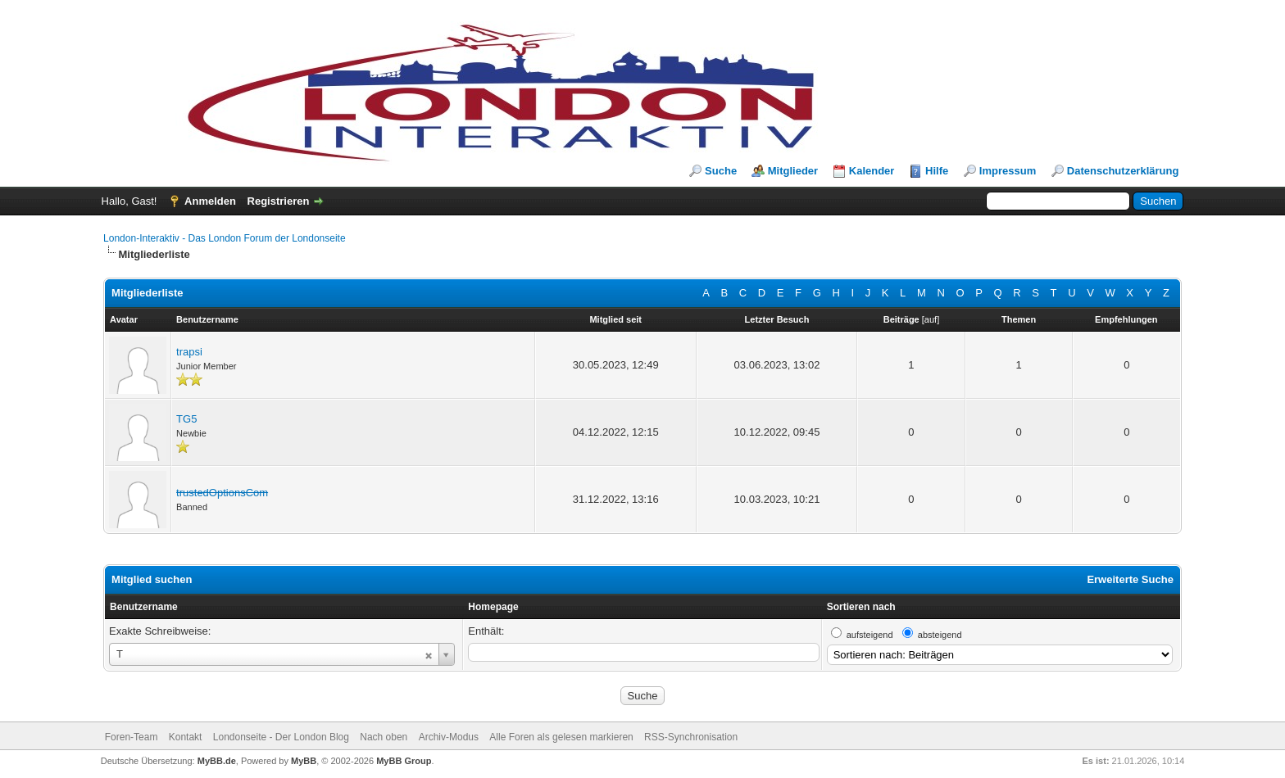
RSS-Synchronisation (691, 737)
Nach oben (383, 737)
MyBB (303, 761)
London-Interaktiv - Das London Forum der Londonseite (224, 238)
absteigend (940, 635)
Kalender (872, 171)
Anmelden (210, 201)
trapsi (189, 352)
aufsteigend (870, 635)
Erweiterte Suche (1130, 579)
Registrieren (278, 201)
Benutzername (144, 607)
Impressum (1007, 171)
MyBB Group (403, 761)
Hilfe (936, 171)
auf (930, 319)
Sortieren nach (861, 607)
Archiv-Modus (449, 737)
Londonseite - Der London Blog (281, 737)
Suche (721, 171)
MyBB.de (217, 761)
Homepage (493, 607)
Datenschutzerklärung (1123, 171)
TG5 (186, 419)
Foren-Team (131, 737)
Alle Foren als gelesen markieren (561, 737)
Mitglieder (793, 171)
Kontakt (185, 737)
